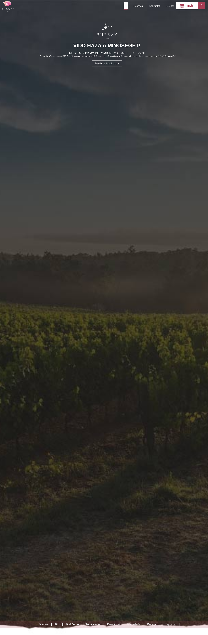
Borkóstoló (72, 624)
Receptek (152, 624)
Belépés (170, 5)
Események (113, 624)
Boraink (43, 624)
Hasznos (138, 5)
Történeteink (93, 624)
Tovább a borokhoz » (107, 63)
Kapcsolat (154, 5)
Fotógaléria (133, 624)
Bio (57, 624)
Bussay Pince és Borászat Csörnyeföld (26, 6)
